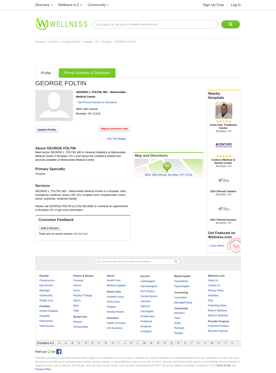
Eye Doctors (46, 285)
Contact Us (214, 285)
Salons (77, 300)
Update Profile (47, 129)
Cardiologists (148, 281)
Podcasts (179, 328)
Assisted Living (115, 296)
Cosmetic (78, 280)
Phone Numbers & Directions (87, 73)
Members (179, 313)
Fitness (77, 285)
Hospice (111, 306)
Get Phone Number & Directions (97, 102)
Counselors (180, 297)
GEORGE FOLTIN (125, 41)
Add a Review (50, 228)
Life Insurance (115, 328)
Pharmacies (46, 321)
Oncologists (147, 311)
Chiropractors (47, 280)
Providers (54, 41)
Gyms (76, 290)
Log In (236, 5)
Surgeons (146, 326)
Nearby (224, 96)
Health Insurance (116, 323)
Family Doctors (149, 296)
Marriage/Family (183, 302)
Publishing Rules (217, 305)
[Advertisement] (111, 54)
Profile (46, 73)
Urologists (146, 331)
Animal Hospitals (49, 310)
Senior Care (114, 291)
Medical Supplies (116, 285)
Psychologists (182, 286)
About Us (213, 280)
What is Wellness (217, 310)
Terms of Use (223, 365)
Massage (45, 290)
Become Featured (218, 331)
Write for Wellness (218, 315)
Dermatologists (149, 286)
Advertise (213, 295)
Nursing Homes (115, 311)
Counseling (181, 292)
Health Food (114, 280)
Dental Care (80, 316)
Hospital (88, 41)
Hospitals (45, 315)
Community (97, 5)
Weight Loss (46, 300)
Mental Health (182, 276)
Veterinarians (47, 326)
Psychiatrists (181, 281)
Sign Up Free (213, 5)
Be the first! (81, 233)
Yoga (76, 310)
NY (97, 41)
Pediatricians (148, 316)
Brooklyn (107, 41)
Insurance (113, 318)
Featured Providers (218, 326)
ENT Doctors (148, 291)
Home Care (113, 301)
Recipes (178, 333)
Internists (146, 301)
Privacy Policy (216, 290)
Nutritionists (46, 295)
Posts (177, 318)
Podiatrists (146, 321)
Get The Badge (116, 138)
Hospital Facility (71, 41)
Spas (76, 305)
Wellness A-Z (68, 5)
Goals (177, 323)
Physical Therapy (82, 295)
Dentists (77, 321)
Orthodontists (80, 326)
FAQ (210, 300)
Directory (42, 5)
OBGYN (145, 306)
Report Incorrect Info (114, 128)
